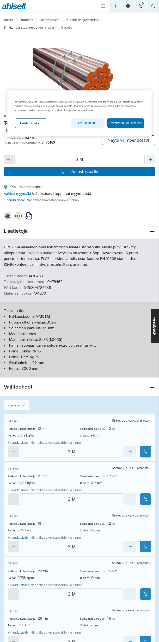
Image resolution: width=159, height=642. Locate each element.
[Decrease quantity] (8, 159)
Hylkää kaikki (87, 122)
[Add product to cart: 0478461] (145, 594)
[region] (79, 113)
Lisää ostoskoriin (79, 171)
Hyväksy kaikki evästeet (126, 122)
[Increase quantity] (150, 159)
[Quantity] (79, 159)
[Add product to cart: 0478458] (145, 451)
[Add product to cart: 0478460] (145, 546)
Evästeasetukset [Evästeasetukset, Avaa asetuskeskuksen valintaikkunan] (31, 123)
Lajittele (16, 405)
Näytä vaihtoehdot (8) (128, 140)
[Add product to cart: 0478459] (145, 499)
